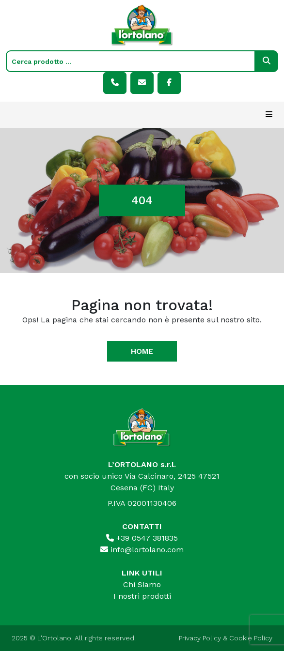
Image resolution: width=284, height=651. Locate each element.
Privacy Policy (200, 638)
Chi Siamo (142, 584)
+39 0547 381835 (142, 538)
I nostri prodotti (142, 596)
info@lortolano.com (142, 549)
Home (142, 351)
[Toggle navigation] (269, 115)
